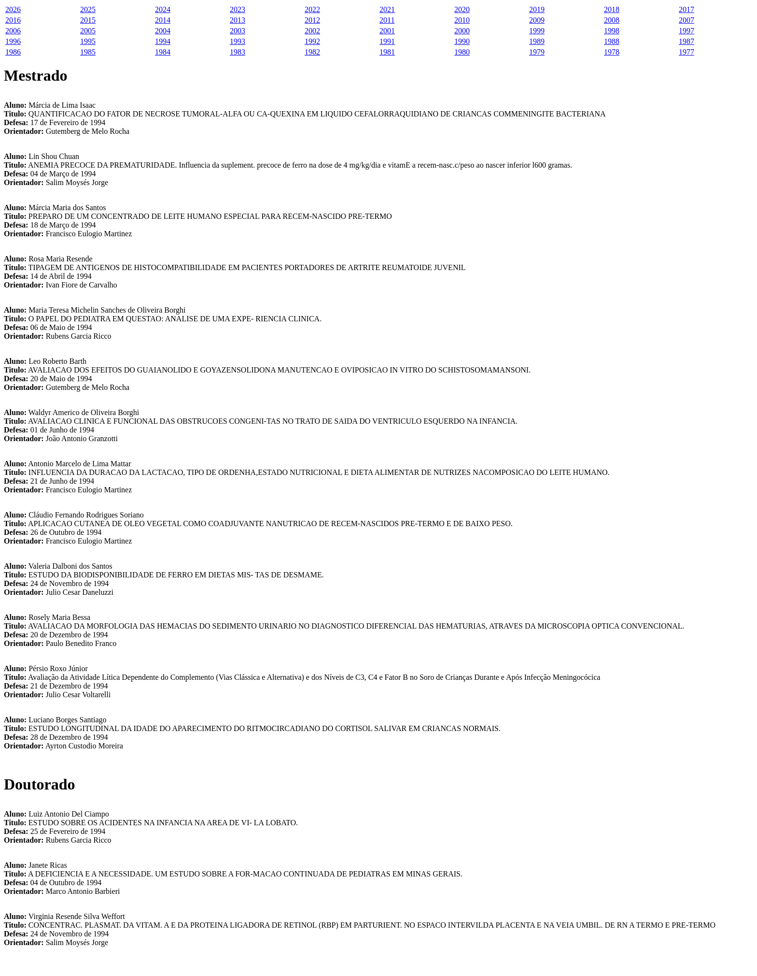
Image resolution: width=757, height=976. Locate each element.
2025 (88, 9)
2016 (13, 20)
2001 (387, 31)
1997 (686, 31)
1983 (237, 52)
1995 (88, 41)
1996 (13, 41)
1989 (537, 41)
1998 (611, 31)
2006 (13, 31)
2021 (387, 9)
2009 (537, 20)
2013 (237, 20)
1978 (611, 52)
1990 (462, 41)
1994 (162, 41)
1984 (162, 52)
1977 (686, 52)
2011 (386, 20)
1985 (88, 52)
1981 (387, 52)
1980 (462, 52)
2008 (611, 20)
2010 (462, 20)
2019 (537, 9)
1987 (686, 41)
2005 (88, 31)
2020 (462, 9)
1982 (312, 52)
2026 (13, 9)
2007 (686, 20)
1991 (387, 41)
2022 (312, 9)
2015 (88, 20)
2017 (686, 9)
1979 (537, 52)
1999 (537, 31)
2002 (312, 31)
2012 (312, 20)
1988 (611, 41)
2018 (611, 9)
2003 (237, 31)
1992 (312, 41)
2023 (237, 9)
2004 (162, 31)
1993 (237, 41)
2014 (162, 20)
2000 (462, 31)
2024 (162, 9)
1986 (13, 52)
